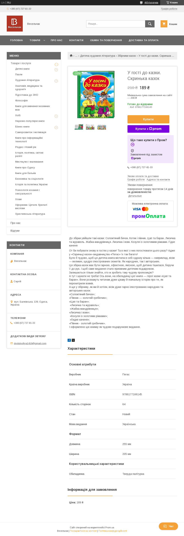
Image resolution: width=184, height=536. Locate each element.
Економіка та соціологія (29, 178)
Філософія (21, 100)
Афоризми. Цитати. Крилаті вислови (31, 206)
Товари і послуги (21, 63)
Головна (16, 40)
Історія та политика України (31, 184)
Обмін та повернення (106, 40)
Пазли (18, 74)
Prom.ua (109, 527)
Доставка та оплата (143, 40)
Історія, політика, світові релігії (29, 154)
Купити (148, 119)
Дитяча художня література (97, 55)
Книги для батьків (25, 173)
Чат (168, 526)
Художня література (27, 80)
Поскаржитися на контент (83, 531)
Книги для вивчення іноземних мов (32, 108)
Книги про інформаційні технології (29, 139)
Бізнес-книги (22, 126)
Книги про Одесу (25, 167)
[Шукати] (150, 23)
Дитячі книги (22, 68)
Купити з (148, 129)
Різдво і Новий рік (25, 147)
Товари (34, 40)
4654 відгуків (151, 2)
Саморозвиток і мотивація (30, 132)
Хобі (17, 115)
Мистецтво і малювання (29, 161)
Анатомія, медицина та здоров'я (28, 87)
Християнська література (30, 213)
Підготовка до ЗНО (26, 94)
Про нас (57, 40)
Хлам (18, 199)
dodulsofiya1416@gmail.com (30, 343)
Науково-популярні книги (29, 121)
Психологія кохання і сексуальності (27, 192)
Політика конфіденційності (112, 531)
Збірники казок (127, 55)
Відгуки (15, 230)
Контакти (76, 40)
